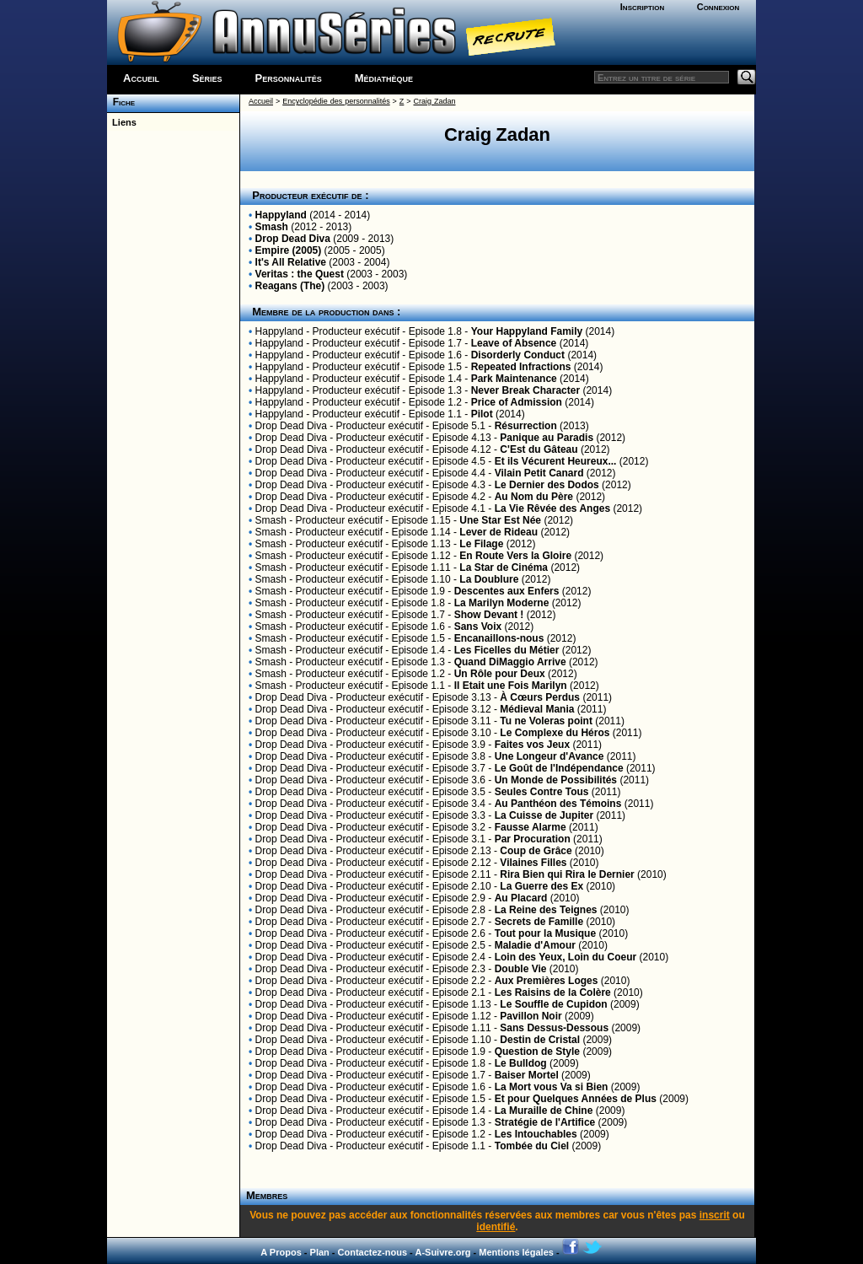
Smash (271, 227)
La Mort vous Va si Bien (551, 1087)
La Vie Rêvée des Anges (552, 508)
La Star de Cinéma (503, 567)
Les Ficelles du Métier (507, 650)
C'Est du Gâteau (538, 449)
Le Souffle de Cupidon (553, 1004)
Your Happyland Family (526, 331)
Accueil (141, 78)
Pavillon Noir (530, 1016)
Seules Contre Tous (542, 792)
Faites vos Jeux (532, 744)
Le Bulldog (521, 1063)
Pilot (482, 414)
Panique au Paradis (546, 438)
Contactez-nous (373, 1252)
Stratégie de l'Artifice (545, 1122)
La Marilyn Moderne (501, 603)
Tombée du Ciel (532, 1146)
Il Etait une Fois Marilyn (510, 685)
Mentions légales (516, 1252)
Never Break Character (525, 390)
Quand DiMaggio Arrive (510, 662)
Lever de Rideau (498, 532)
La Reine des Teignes (546, 910)
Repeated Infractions (521, 367)
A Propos (281, 1252)
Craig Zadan (435, 101)
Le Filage (481, 544)
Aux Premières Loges (546, 981)
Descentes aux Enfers (507, 591)
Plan (320, 1252)
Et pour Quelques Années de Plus (576, 1099)
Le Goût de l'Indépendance (559, 768)
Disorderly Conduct (518, 355)
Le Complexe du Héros (554, 733)
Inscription (642, 7)
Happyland (281, 215)
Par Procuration (533, 839)
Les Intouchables (536, 1134)
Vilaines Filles (533, 863)
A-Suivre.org (442, 1252)
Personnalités (288, 78)
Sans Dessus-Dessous (554, 1028)
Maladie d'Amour (535, 945)
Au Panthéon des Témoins (558, 803)
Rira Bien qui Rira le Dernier (567, 874)
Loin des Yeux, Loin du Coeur (565, 957)
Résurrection (526, 426)
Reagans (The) (290, 286)
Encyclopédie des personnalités (335, 101)
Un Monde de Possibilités (556, 780)
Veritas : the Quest (299, 274)
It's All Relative (290, 262)
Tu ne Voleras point (546, 721)
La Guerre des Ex (541, 886)
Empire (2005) (288, 250)
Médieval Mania (537, 709)
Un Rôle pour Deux (499, 674)
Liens (122, 122)
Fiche (121, 102)
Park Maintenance (514, 379)
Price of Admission (516, 402)
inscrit (715, 1215)
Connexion (718, 7)
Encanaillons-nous (499, 638)
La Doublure (488, 579)
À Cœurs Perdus (540, 697)
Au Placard (521, 898)
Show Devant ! (489, 615)
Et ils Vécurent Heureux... (556, 461)
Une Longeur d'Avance (549, 756)
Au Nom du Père (534, 497)
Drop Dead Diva (292, 239)
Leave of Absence (514, 343)
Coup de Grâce (535, 851)
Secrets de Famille (539, 922)
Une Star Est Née (500, 520)
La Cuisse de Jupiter (544, 815)
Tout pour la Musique (545, 933)
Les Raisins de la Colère (553, 992)
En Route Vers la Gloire (515, 556)
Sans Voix (477, 626)
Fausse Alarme (530, 827)
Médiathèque (384, 78)
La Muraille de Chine (544, 1110)
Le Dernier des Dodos (547, 485)
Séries (207, 78)
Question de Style (537, 1051)
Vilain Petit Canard (539, 473)
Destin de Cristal (540, 1040)
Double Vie (521, 969)
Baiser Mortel (527, 1075)
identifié (495, 1227)
